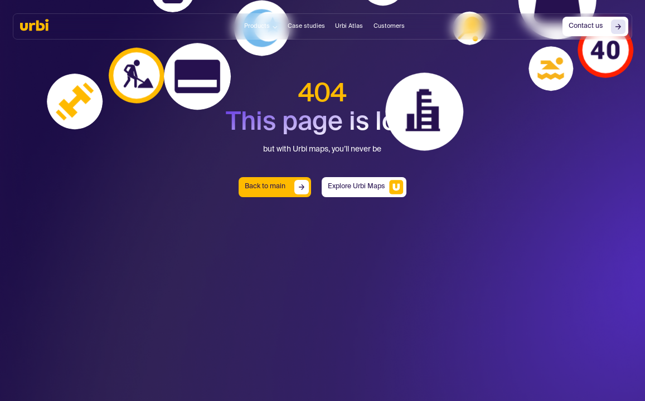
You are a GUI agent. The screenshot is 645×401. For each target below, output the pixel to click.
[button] (261, 27)
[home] (34, 25)
